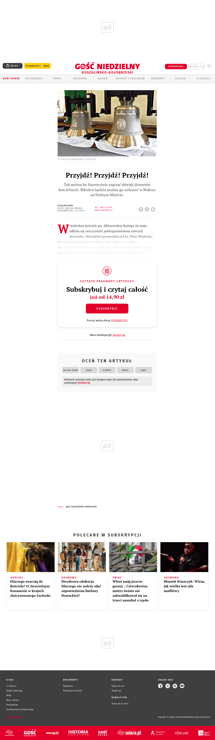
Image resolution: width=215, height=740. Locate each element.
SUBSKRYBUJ (176, 66)
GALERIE (103, 78)
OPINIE (57, 78)
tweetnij (148, 208)
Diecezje (180, 78)
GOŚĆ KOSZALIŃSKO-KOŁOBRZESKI (81, 506)
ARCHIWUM (80, 78)
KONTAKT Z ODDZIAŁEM (130, 78)
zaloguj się (196, 66)
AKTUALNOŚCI (34, 78)
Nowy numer (11, 78)
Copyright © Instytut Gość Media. (172, 717)
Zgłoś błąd (14, 717)
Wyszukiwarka (209, 66)
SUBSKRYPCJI (119, 320)
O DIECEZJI (203, 78)
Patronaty (158, 78)
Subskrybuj (107, 308)
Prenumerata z (37, 66)
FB (142, 208)
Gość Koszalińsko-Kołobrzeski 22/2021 (71, 209)
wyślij (154, 208)
